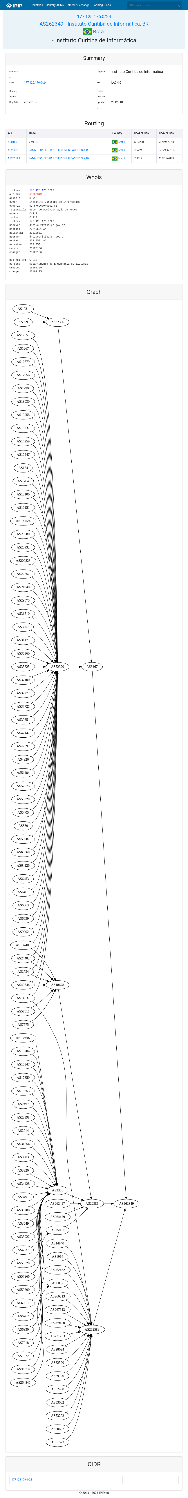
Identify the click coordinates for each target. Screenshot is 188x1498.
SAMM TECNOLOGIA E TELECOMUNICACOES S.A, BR (59, 150)
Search (178, 5)
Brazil (94, 32)
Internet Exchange (78, 5)
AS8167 (12, 141)
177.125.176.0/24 (94, 16)
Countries (37, 5)
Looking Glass (102, 5)
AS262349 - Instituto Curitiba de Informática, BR (94, 24)
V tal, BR (33, 141)
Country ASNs (55, 5)
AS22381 (13, 150)
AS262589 (14, 158)
